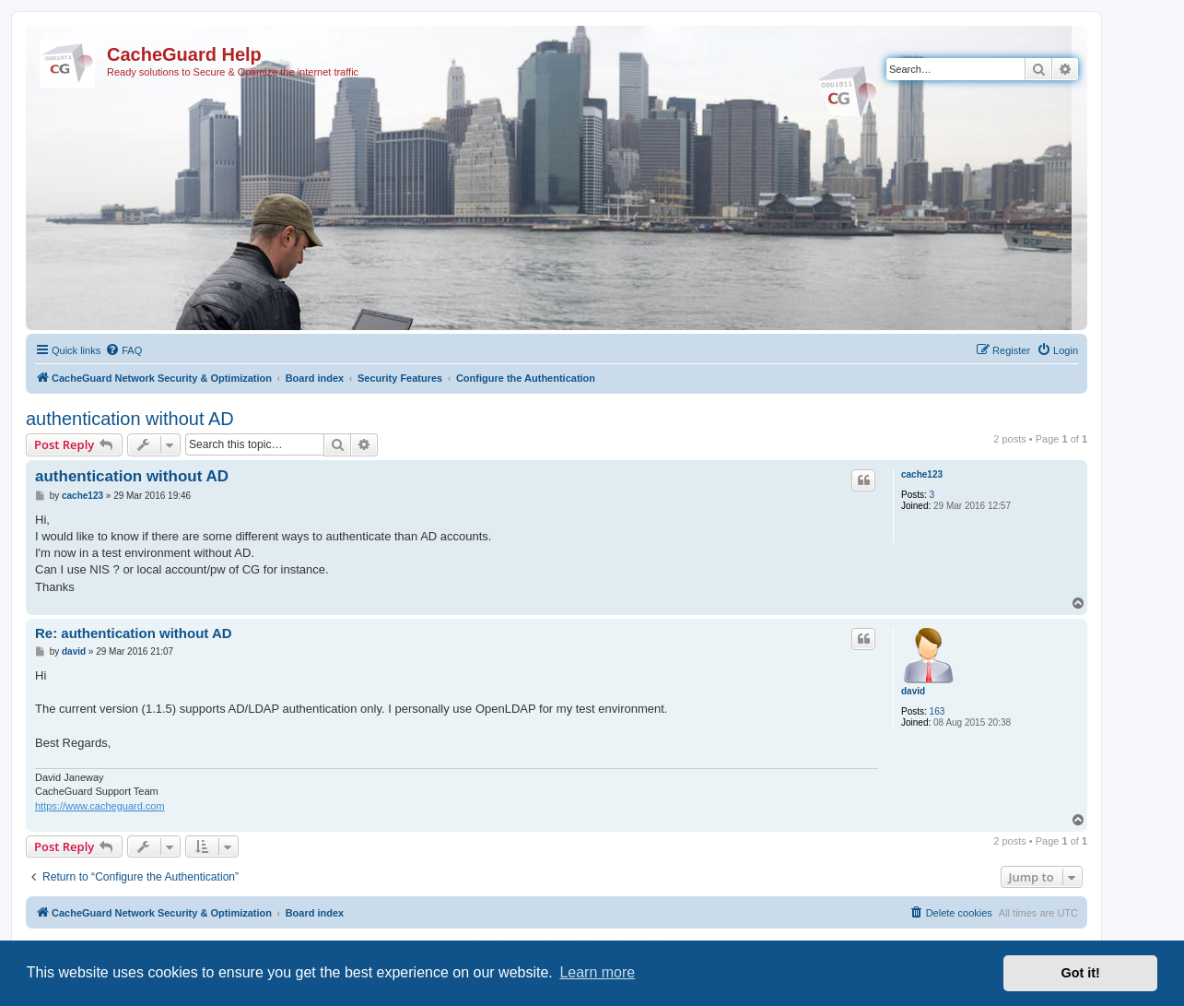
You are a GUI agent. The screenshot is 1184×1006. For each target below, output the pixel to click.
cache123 (922, 474)
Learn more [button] (597, 972)
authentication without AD (130, 418)
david (913, 691)
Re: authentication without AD (133, 633)
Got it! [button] (1080, 972)
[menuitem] (123, 350)
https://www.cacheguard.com (100, 805)
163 (937, 711)
